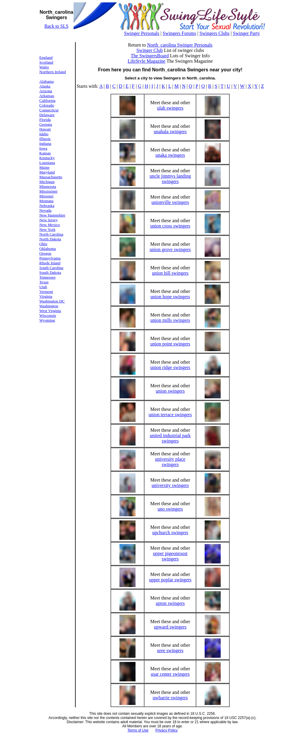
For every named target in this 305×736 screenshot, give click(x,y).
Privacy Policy (166, 730)
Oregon (45, 253)
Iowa (43, 148)
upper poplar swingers (170, 579)
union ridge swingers (170, 367)
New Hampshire (52, 215)
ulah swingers (170, 107)
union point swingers (170, 343)
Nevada (45, 210)
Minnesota (47, 186)
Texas (44, 282)
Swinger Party (246, 33)
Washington (48, 306)
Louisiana (47, 162)
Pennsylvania (49, 258)
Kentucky (47, 158)
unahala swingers (170, 131)
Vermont (46, 291)
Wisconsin (47, 315)
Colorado (46, 105)
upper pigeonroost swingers (170, 556)
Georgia (45, 124)
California (47, 100)
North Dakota (50, 239)
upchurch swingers (170, 532)
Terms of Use (138, 730)
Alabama (46, 81)
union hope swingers (170, 296)
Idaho (43, 134)
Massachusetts (50, 177)
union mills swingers (170, 320)
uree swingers (170, 650)
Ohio (43, 244)
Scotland (46, 62)
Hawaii (45, 129)
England (45, 57)
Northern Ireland (52, 72)
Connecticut (48, 110)
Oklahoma (47, 248)
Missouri (46, 196)
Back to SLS (56, 26)
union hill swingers (170, 273)
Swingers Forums (179, 33)
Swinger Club (149, 50)
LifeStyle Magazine (147, 61)
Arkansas (46, 95)
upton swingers (170, 603)
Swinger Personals (141, 33)
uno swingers (170, 508)
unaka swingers (170, 155)
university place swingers (170, 462)
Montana (46, 201)
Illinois (45, 138)
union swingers (170, 391)
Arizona (45, 91)
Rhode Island (49, 263)
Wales (44, 67)
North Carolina (51, 234)
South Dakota (50, 272)
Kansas (45, 153)
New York (47, 229)
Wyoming (47, 320)
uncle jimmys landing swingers (170, 178)
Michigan (47, 181)
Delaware (47, 115)
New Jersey (48, 220)
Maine (44, 167)
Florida (45, 119)
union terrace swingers (170, 414)
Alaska (44, 86)
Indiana (45, 143)
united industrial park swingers (170, 438)
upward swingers (170, 626)
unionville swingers (170, 202)
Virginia (45, 296)
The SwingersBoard (150, 55)
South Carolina (51, 267)
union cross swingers (170, 225)
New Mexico (49, 224)
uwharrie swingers (170, 697)
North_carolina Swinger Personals (180, 44)
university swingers (170, 485)
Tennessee (47, 277)
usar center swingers (170, 674)
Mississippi (48, 191)
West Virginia (50, 310)
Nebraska (46, 205)
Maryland (47, 172)
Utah (43, 287)
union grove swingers (170, 249)
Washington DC (52, 301)
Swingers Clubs (215, 33)
